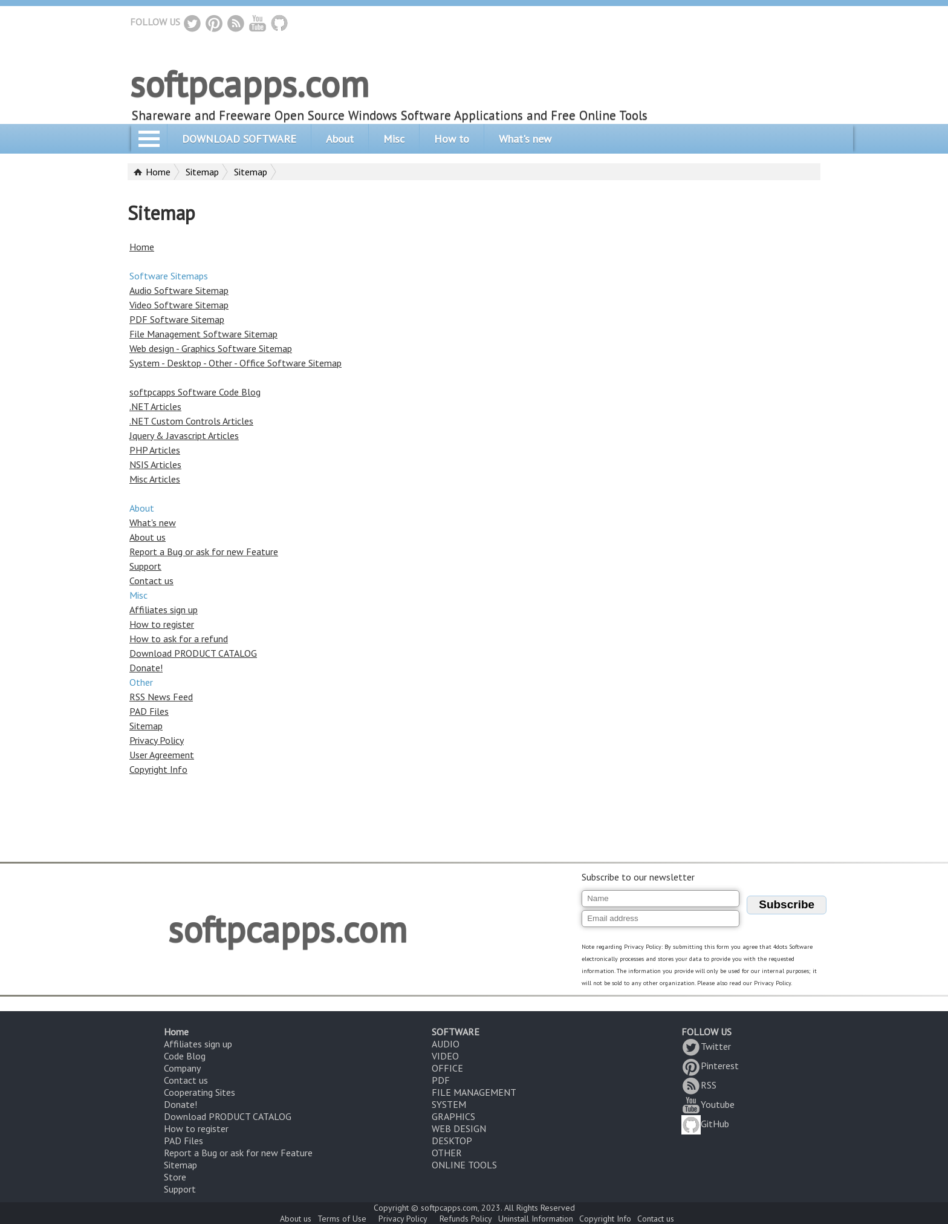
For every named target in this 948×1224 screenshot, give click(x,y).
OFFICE (447, 1068)
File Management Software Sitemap (203, 334)
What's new (525, 139)
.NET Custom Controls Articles (191, 421)
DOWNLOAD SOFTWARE (239, 139)
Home (158, 172)
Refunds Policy (466, 1218)
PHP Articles (154, 450)
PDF (441, 1080)
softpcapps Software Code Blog (195, 392)
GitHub (705, 1124)
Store (175, 1177)
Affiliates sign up (163, 610)
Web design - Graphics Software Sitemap (210, 348)
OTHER (447, 1153)
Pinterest (710, 1066)
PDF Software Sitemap (176, 319)
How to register (161, 624)
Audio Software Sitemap (179, 290)
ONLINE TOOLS (464, 1165)
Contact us (151, 581)
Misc (393, 139)
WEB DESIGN (459, 1128)
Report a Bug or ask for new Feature (203, 551)
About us (147, 537)
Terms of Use (341, 1218)
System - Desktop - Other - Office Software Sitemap (235, 363)
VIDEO (445, 1056)
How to (451, 139)
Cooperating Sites (199, 1092)
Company (182, 1068)
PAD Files (149, 711)
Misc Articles (154, 479)
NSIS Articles (155, 464)
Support (145, 566)
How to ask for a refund (178, 639)
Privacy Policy (156, 740)
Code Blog (185, 1056)
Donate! (146, 668)
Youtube (708, 1104)
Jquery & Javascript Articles (184, 435)
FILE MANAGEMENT (474, 1092)
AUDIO (445, 1044)
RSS (698, 1085)
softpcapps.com (249, 83)
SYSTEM (449, 1104)
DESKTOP (452, 1140)
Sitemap (202, 172)
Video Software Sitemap (179, 305)
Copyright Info (158, 769)
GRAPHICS (453, 1116)
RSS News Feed (161, 697)
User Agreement (161, 755)
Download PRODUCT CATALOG (193, 653)
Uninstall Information (535, 1218)
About (340, 139)
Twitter (706, 1046)
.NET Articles (155, 406)
